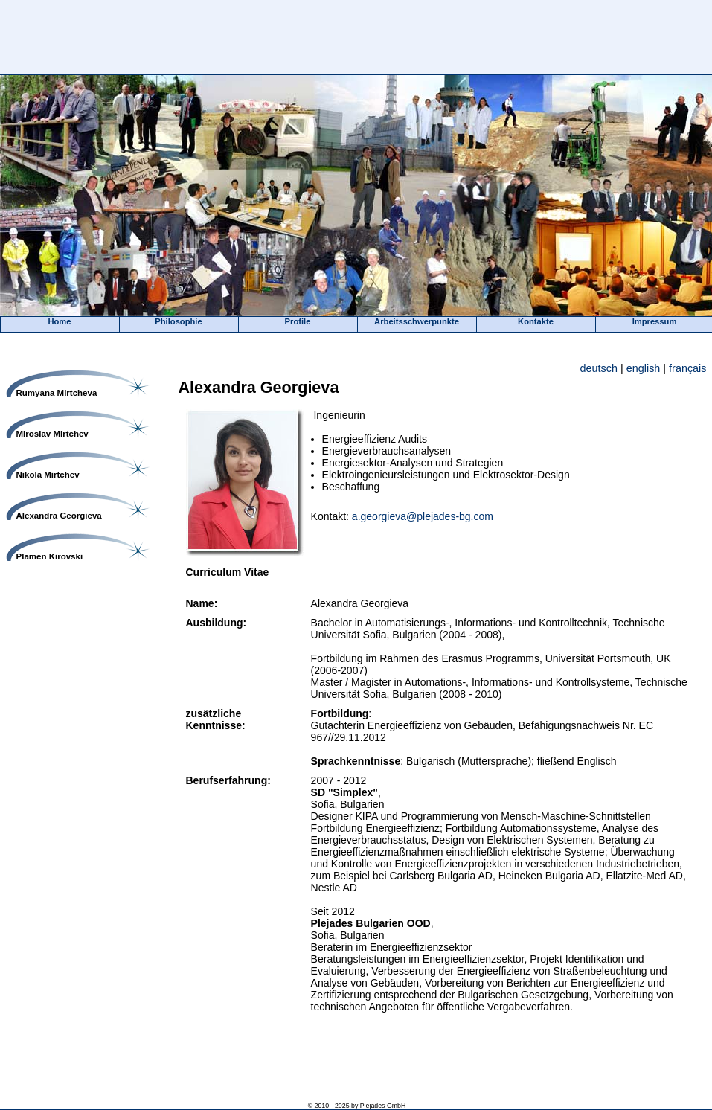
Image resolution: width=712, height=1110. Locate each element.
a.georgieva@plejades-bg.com (422, 516)
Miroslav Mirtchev (52, 433)
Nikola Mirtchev (48, 474)
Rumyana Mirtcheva (56, 392)
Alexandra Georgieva (59, 515)
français (687, 368)
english (643, 368)
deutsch (599, 368)
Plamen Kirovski (49, 556)
